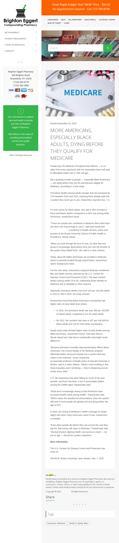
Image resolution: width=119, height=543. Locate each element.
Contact (9, 51)
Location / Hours (107, 20)
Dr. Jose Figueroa (98, 357)
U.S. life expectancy (68, 452)
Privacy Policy (21, 158)
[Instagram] (21, 62)
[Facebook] (18, 62)
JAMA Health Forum (60, 203)
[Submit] (107, 48)
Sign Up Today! (54, 23)
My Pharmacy (12, 32)
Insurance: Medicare (56, 523)
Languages (53, 20)
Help (63, 20)
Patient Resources (15, 39)
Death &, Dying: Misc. (78, 523)
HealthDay (66, 491)
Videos (78, 55)
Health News (59, 55)
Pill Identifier (75, 20)
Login (66, 23)
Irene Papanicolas (59, 230)
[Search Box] (75, 48)
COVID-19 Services (15, 45)
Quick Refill (90, 20)
